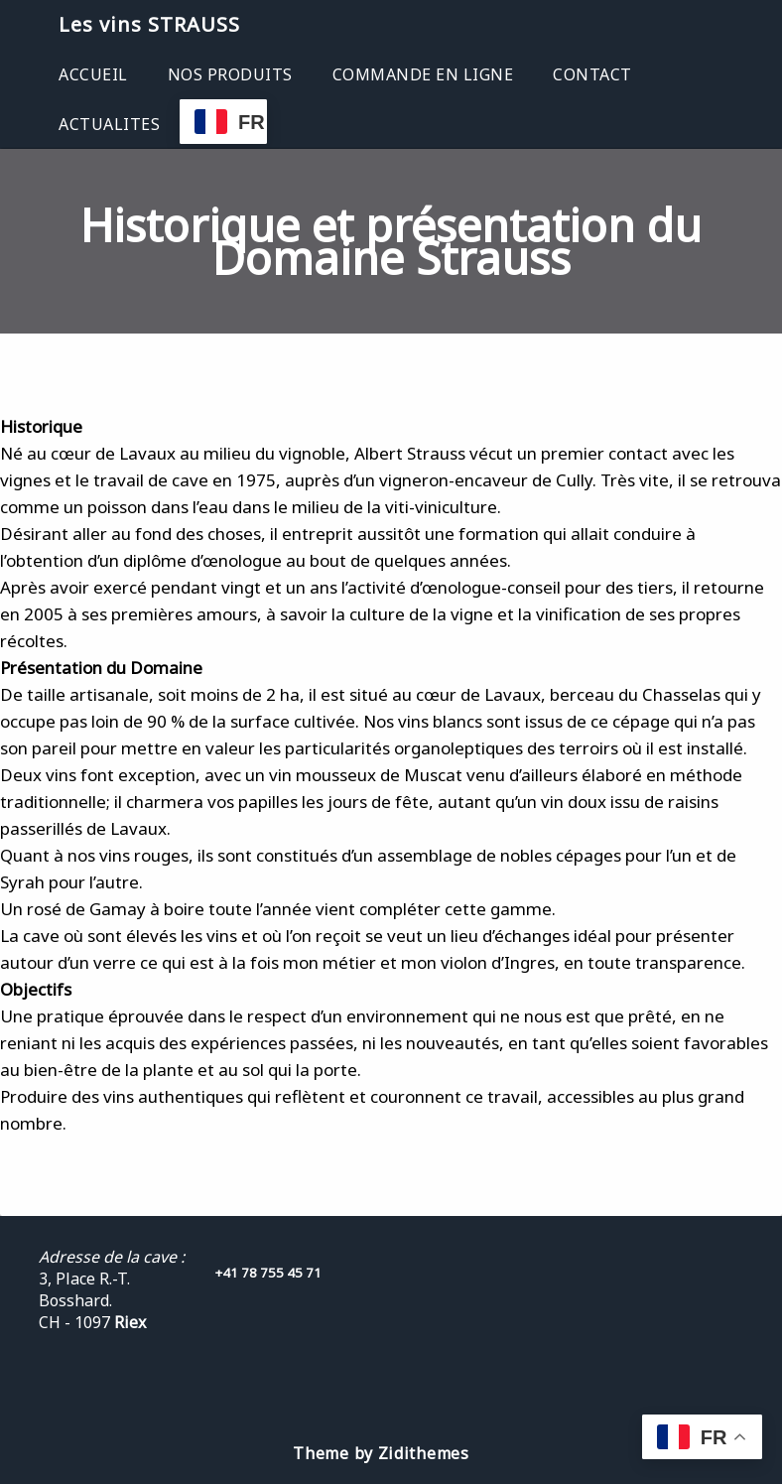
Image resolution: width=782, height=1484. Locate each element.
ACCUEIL (93, 74)
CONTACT (592, 74)
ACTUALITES (109, 124)
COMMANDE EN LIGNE (423, 74)
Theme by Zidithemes (380, 1453)
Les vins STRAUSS (149, 24)
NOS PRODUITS (230, 74)
